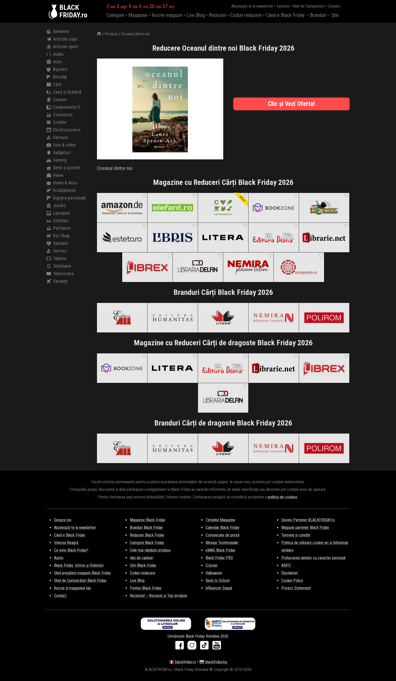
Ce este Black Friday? (71, 550)
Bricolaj (56, 77)
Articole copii (61, 39)
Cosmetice (59, 115)
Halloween (214, 573)
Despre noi (62, 520)
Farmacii (57, 137)
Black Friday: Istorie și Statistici (79, 565)
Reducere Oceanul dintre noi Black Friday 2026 (223, 48)
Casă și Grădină (63, 92)
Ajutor (59, 557)
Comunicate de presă (222, 535)
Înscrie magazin (167, 15)
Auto (54, 62)
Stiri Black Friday (143, 565)
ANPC (286, 565)
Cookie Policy (292, 580)
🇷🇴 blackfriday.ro (182, 662)
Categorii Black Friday (147, 542)
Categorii (115, 15)
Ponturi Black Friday (145, 588)
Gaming (56, 160)
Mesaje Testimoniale (222, 542)
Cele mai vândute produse (150, 550)
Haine (54, 175)
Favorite (283, 6)
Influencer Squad (219, 588)
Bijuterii (56, 69)
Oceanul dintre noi (135, 34)
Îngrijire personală (66, 198)
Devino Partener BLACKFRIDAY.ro (308, 520)
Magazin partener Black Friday (305, 527)
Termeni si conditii (295, 535)
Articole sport (62, 46)
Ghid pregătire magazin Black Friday (82, 573)
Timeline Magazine (220, 520)
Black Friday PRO (219, 557)
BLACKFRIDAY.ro (73, 11)
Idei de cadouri (141, 557)
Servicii (56, 251)
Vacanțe (57, 281)
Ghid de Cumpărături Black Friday (80, 580)
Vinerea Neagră (66, 542)
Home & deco (61, 183)
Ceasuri (56, 99)
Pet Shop (58, 236)
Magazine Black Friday (147, 520)
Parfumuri (58, 228)
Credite (56, 122)
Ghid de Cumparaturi (309, 6)
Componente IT (63, 107)
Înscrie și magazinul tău (72, 588)
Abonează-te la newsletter (252, 6)
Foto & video (61, 145)
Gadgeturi (58, 152)
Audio (54, 54)
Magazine (137, 15)
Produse (111, 34)
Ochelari (57, 220)
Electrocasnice (63, 130)
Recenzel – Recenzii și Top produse (158, 595)
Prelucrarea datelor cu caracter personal (313, 557)
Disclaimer (289, 573)
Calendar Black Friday (222, 527)
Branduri (318, 15)
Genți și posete (63, 168)
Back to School (218, 580)
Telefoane (58, 266)
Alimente (57, 31)
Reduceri (217, 15)
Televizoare (60, 273)
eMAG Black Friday (220, 550)
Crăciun (211, 565)
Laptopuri (58, 213)
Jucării (56, 205)
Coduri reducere (246, 15)
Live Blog (195, 15)
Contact (334, 6)
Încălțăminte (61, 190)
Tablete (56, 258)
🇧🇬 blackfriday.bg (213, 662)
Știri (335, 15)
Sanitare (57, 243)
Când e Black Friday (285, 15)
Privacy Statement (296, 588)
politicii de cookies (282, 497)
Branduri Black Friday (146, 527)
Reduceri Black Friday (147, 535)
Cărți (54, 84)
